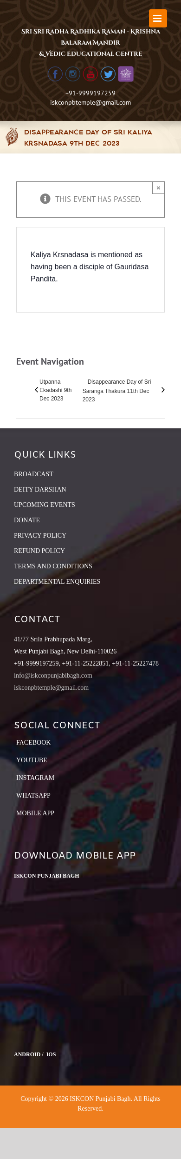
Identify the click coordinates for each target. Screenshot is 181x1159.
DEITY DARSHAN (40, 489)
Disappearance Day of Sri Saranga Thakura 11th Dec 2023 (117, 391)
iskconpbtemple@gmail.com (90, 102)
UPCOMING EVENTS (44, 504)
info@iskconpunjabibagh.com (53, 675)
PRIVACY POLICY (40, 535)
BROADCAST (33, 474)
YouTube (31, 760)
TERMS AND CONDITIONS (53, 566)
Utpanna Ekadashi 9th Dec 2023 (55, 390)
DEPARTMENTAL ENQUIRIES (57, 581)
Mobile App (35, 813)
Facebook (33, 742)
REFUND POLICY (39, 550)
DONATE (27, 520)
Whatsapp (33, 795)
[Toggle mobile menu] (158, 18)
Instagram (35, 777)
